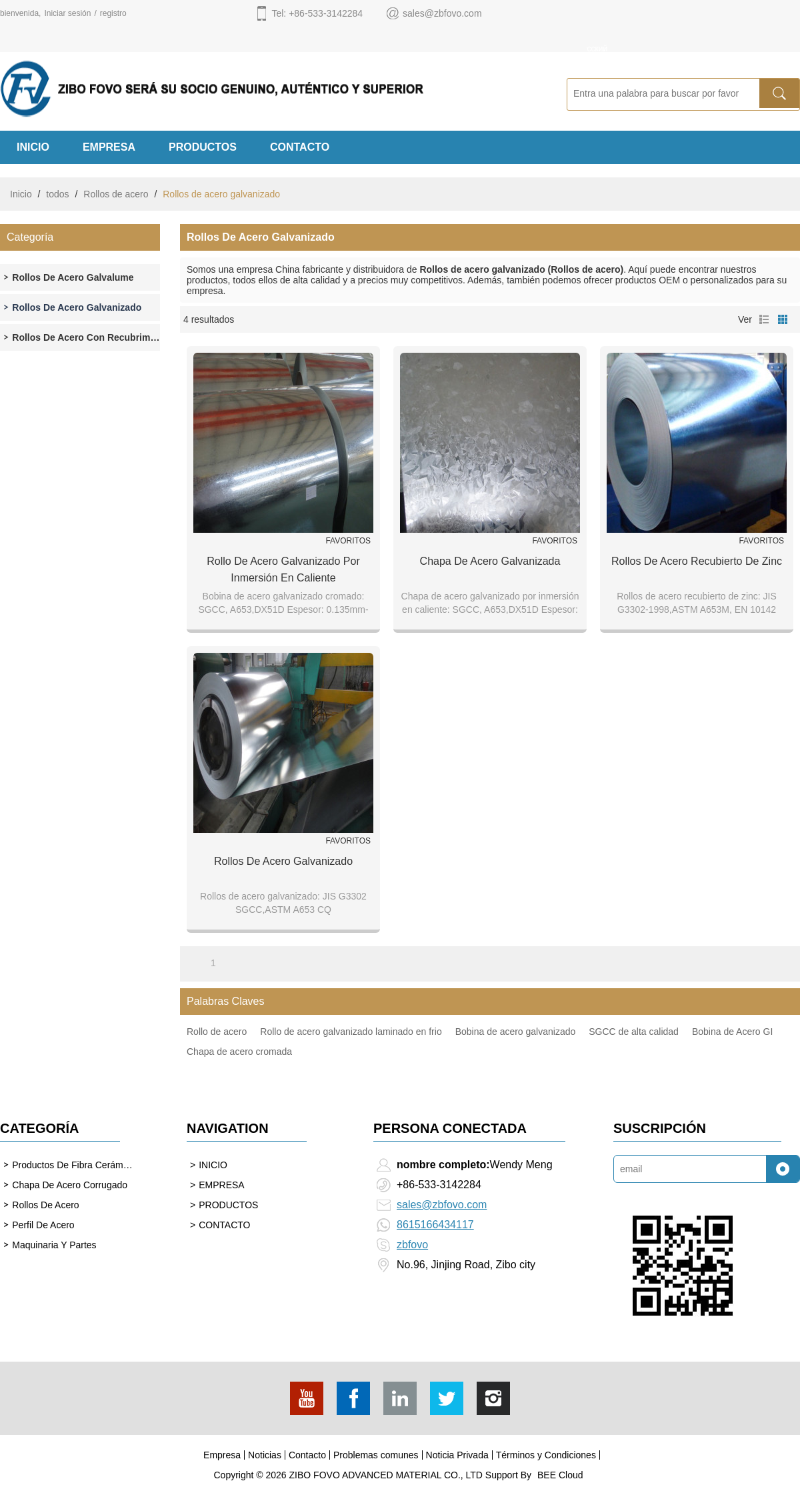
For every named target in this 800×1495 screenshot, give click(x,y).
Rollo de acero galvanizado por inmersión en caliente (283, 569)
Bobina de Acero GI (732, 1031)
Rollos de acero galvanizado (283, 861)
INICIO (33, 147)
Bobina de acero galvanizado (515, 1031)
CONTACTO (299, 147)
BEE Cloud (560, 1475)
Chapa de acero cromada (239, 1051)
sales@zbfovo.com (442, 1204)
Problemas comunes (376, 1455)
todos (57, 194)
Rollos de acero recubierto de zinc (696, 561)
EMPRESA (109, 147)
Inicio (21, 194)
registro (113, 13)
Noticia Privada (457, 1455)
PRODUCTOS (203, 147)
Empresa (222, 1455)
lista (764, 319)
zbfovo (412, 1244)
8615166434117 (435, 1224)
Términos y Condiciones (546, 1455)
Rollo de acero (217, 1031)
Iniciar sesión (67, 13)
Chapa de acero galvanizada (490, 561)
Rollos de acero (115, 194)
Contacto (307, 1455)
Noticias (264, 1455)
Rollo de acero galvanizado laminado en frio (350, 1031)
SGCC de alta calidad (634, 1031)
